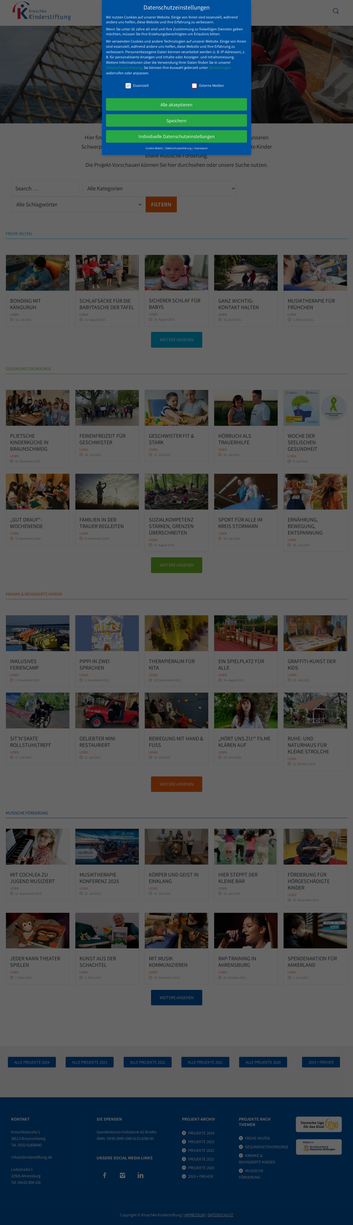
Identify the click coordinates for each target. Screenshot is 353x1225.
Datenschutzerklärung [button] (178, 142)
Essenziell (137, 79)
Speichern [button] (176, 114)
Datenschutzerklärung (124, 61)
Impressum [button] (201, 142)
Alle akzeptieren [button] (176, 98)
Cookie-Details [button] (154, 142)
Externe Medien (208, 79)
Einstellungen (220, 61)
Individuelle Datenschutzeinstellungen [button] (177, 130)
